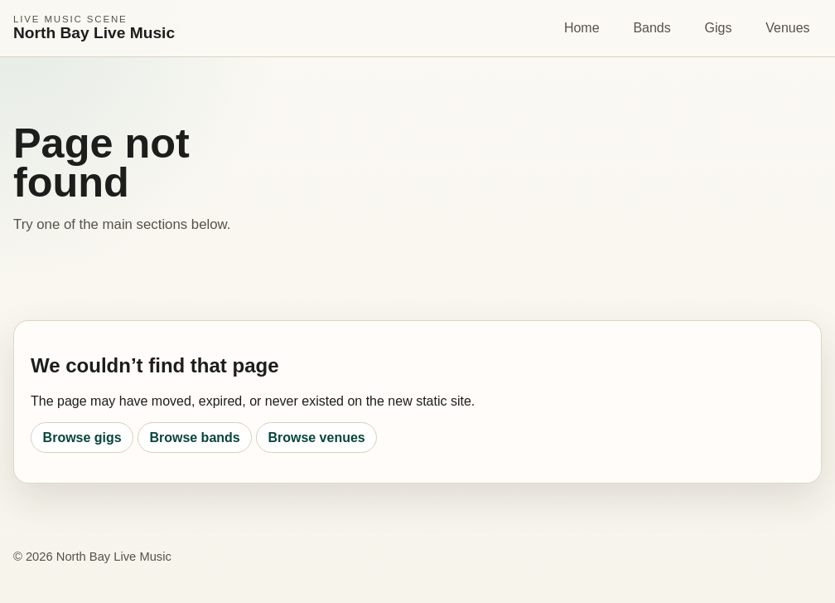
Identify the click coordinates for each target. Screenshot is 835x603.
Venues (787, 28)
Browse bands (194, 437)
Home (582, 28)
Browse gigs (82, 437)
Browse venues (316, 437)
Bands (651, 28)
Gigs (718, 28)
